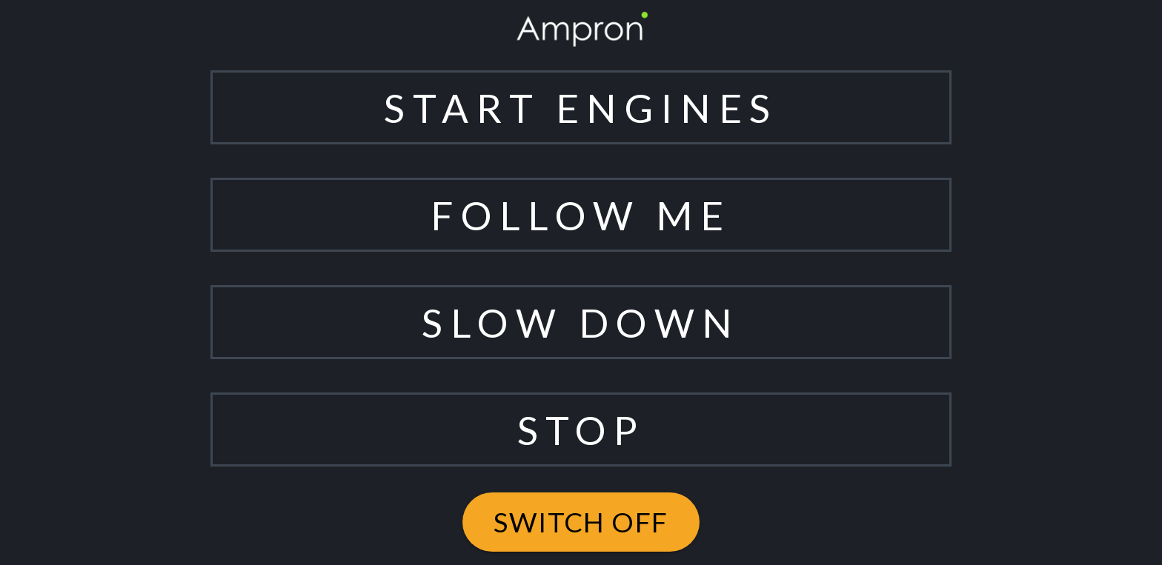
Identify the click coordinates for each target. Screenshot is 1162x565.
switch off (581, 522)
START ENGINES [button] (580, 107)
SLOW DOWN (581, 322)
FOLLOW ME (581, 215)
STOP (581, 430)
